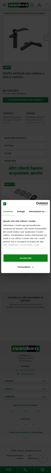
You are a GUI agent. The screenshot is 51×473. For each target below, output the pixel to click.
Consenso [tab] (8, 211)
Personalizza (25, 267)
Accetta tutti (25, 258)
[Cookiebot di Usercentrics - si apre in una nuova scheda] (36, 204)
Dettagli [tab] (21, 211)
